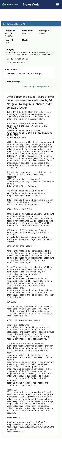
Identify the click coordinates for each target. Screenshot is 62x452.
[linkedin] (19, 89)
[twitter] (12, 89)
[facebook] (7, 89)
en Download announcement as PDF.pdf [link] (24, 75)
